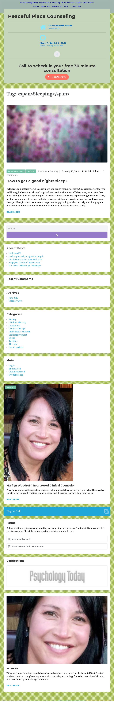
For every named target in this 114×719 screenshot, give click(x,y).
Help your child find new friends (24, 262)
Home (36, 6)
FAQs (66, 6)
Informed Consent (19, 539)
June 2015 (13, 298)
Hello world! (14, 253)
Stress (12, 338)
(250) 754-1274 (57, 77)
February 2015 (15, 301)
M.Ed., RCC (11, 387)
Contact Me (76, 6)
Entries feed (15, 369)
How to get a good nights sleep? (37, 181)
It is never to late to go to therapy (25, 265)
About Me (45, 6)
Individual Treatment (19, 332)
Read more (13, 499)
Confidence (14, 325)
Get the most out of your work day (25, 259)
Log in (12, 365)
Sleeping (53, 171)
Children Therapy (17, 322)
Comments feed (17, 372)
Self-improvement (16, 171)
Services (56, 6)
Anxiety (12, 319)
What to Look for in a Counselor (26, 546)
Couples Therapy (17, 328)
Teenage (13, 341)
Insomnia (43, 171)
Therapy (31, 171)
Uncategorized (16, 347)
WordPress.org (16, 375)
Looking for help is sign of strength (26, 256)
